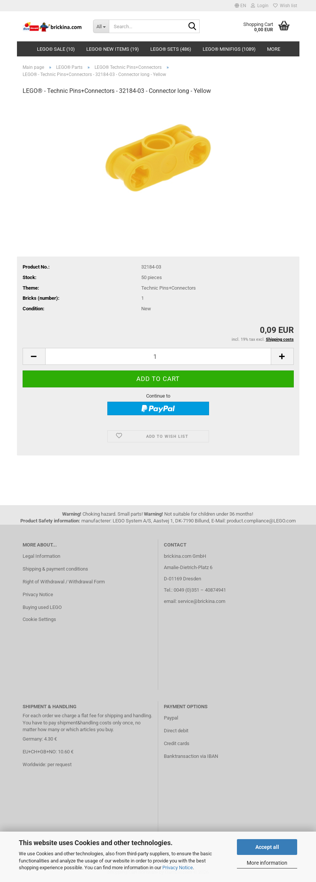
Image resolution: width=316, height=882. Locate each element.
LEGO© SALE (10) (56, 49)
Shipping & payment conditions (55, 569)
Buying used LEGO (42, 607)
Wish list (285, 5)
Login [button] (260, 5)
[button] (240, 5)
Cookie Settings (39, 619)
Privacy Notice (177, 867)
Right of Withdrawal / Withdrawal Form (64, 581)
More (273, 49)
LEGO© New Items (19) (112, 49)
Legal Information (41, 556)
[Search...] (101, 26)
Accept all (267, 847)
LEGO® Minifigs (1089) (229, 49)
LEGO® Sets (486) (170, 49)
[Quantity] (158, 356)
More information (267, 863)
